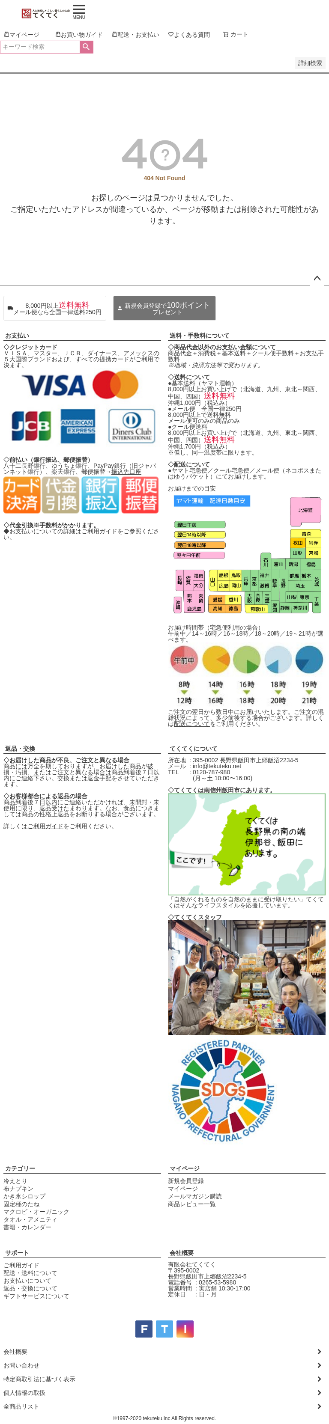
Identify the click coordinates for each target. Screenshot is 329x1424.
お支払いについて (27, 1280)
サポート (17, 1252)
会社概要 (182, 1252)
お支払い (17, 335)
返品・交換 (20, 748)
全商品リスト (21, 1406)
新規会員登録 (186, 1180)
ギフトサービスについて (36, 1296)
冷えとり (15, 1180)
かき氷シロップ (24, 1196)
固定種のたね (21, 1204)
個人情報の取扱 (24, 1392)
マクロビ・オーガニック (36, 1211)
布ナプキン (18, 1188)
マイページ (185, 1168)
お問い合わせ (21, 1365)
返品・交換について (30, 1288)
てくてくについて (194, 748)
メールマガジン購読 (195, 1196)
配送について (192, 723)
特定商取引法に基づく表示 (39, 1379)
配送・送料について (30, 1272)
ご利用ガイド (99, 531)
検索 (86, 47)
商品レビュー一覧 (192, 1204)
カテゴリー (20, 1168)
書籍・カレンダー (27, 1227)
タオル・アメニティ (30, 1219)
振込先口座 (126, 471)
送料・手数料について (200, 335)
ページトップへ (317, 278)
